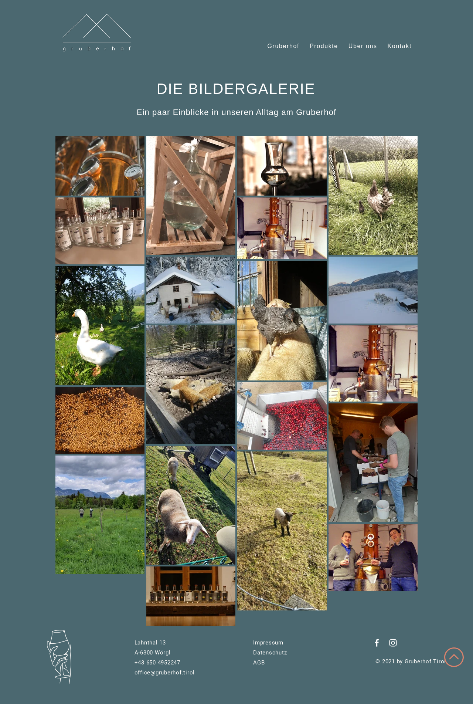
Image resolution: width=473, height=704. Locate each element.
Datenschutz (270, 652)
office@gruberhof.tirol (165, 672)
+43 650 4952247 (157, 662)
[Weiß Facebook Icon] (377, 643)
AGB (259, 662)
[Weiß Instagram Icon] (393, 643)
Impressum (268, 642)
